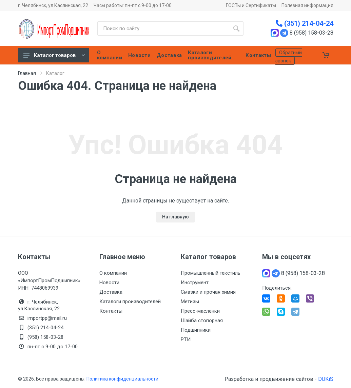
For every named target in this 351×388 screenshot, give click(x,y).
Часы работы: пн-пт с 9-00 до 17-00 (133, 5)
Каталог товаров (54, 55)
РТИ (186, 339)
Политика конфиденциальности (122, 379)
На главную (175, 216)
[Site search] (163, 28)
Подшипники (196, 330)
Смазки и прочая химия (208, 292)
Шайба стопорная (202, 320)
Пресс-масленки (200, 311)
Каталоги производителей (130, 301)
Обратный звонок (288, 56)
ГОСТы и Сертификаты (251, 5)
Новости (109, 282)
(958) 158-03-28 (46, 337)
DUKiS (325, 379)
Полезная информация (307, 5)
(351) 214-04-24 (304, 23)
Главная (27, 73)
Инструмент (195, 282)
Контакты (110, 311)
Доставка (110, 292)
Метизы (190, 301)
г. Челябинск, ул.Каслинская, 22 (53, 5)
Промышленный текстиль (210, 273)
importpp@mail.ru (47, 318)
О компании (113, 273)
